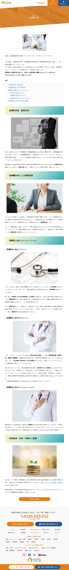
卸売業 (38, 539)
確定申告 (21, 550)
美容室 (51, 539)
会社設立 (38, 550)
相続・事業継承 (10, 550)
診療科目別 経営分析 (16, 84)
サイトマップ (34, 532)
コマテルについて (34, 529)
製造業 (35, 541)
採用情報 (23, 529)
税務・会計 (29, 550)
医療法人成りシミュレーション (18, 90)
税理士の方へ (11, 532)
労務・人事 (9, 547)
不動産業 (15, 541)
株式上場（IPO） (35, 547)
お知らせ (46, 532)
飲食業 (58, 539)
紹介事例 (57, 529)
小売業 (44, 539)
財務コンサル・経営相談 (51, 547)
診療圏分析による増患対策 (17, 87)
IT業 (28, 541)
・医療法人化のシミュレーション (19, 98)
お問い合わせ (46, 529)
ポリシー (57, 532)
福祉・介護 (22, 539)
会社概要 (23, 532)
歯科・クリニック (11, 539)
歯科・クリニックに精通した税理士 (52, 482)
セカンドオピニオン (21, 547)
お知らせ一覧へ (34, 499)
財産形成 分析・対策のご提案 (18, 100)
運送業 (31, 539)
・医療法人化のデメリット (17, 95)
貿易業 (8, 541)
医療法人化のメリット (18, 92)
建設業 (23, 541)
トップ (11, 529)
